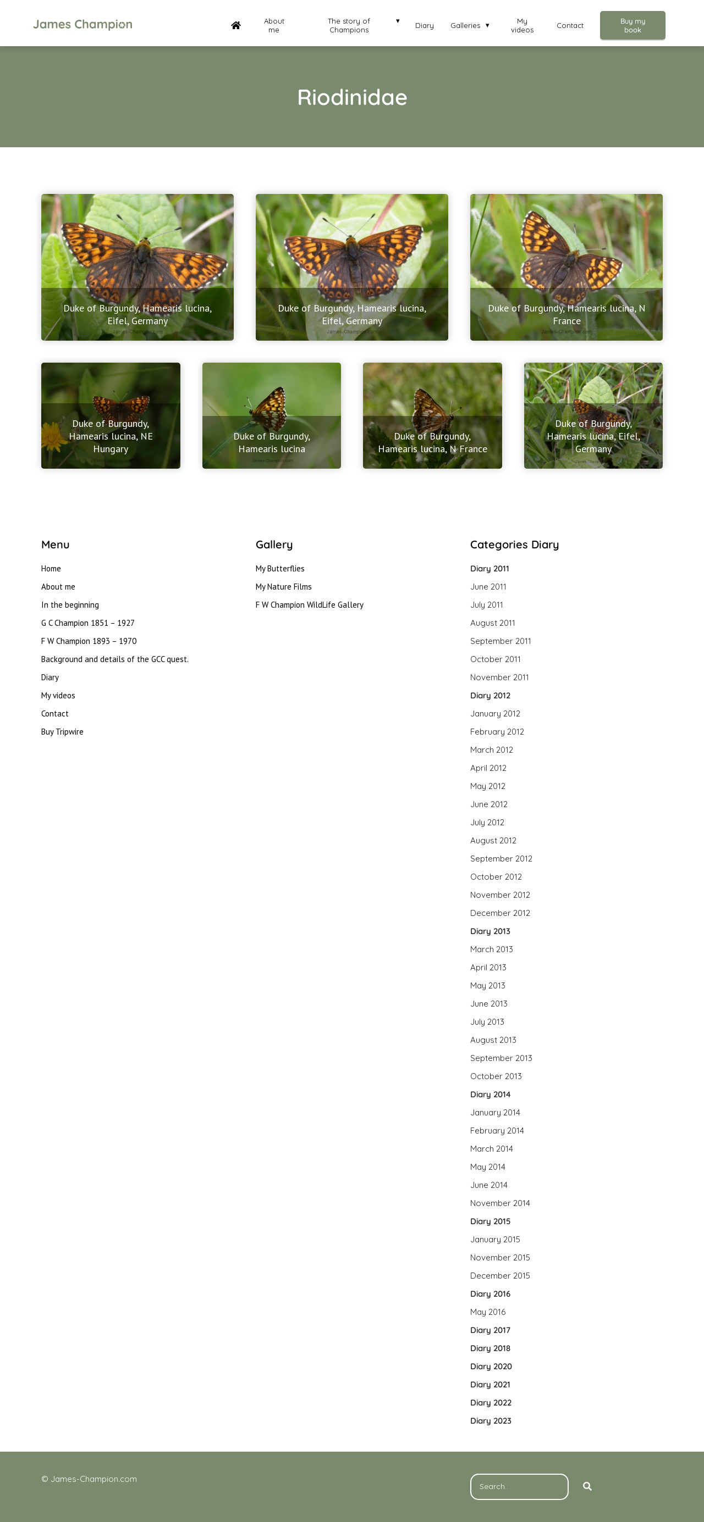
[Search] (587, 1487)
